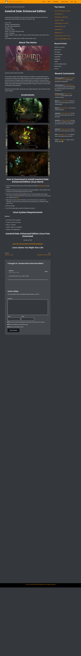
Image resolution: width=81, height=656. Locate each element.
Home (43, 1)
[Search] (75, 1)
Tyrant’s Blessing (58, 54)
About (48, 1)
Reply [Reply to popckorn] (46, 272)
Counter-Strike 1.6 (59, 14)
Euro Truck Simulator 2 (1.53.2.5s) (63, 11)
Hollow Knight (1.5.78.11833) (61, 23)
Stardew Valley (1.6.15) (60, 26)
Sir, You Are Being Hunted (60, 64)
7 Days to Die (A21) (66, 114)
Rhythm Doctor (57, 66)
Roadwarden (57, 59)
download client (42, 186)
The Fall (56, 69)
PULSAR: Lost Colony (59, 47)
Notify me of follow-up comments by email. (18, 325)
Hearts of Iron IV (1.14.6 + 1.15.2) (62, 36)
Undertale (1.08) (58, 29)
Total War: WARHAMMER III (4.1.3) (63, 39)
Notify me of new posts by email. (16, 328)
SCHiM (56, 62)
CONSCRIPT (57, 57)
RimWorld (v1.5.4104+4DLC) (61, 17)
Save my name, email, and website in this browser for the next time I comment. (27, 323)
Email (23, 317)
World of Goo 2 (57, 50)
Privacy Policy (64, 1)
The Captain (57, 52)
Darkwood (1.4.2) (59, 32)
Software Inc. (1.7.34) (64, 135)
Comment (10, 299)
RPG (10, 6)
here (20, 198)
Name (9, 317)
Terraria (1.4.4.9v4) (59, 20)
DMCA (72, 1)
